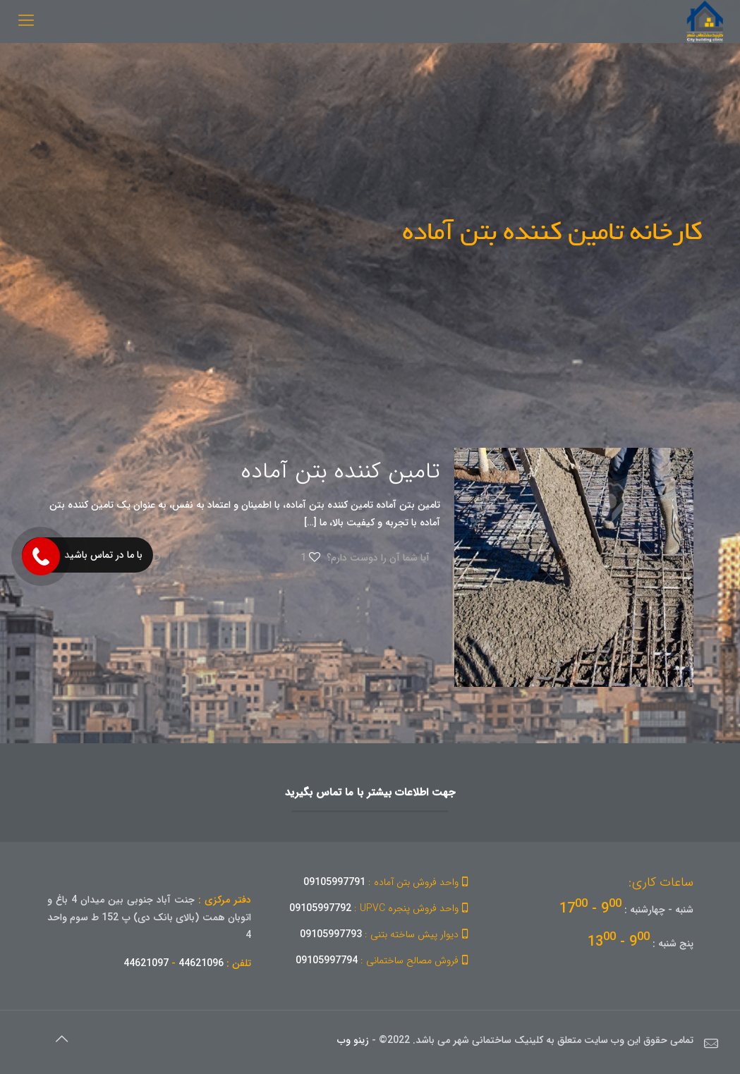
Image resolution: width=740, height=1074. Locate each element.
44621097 (146, 963)
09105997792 (381, 908)
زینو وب (353, 1040)
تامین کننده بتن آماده (340, 471)
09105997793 (386, 934)
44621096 (201, 963)
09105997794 (384, 960)
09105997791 (388, 882)
